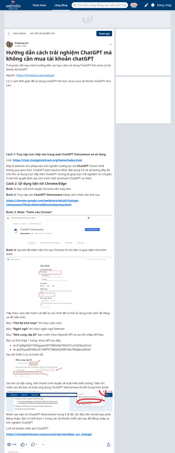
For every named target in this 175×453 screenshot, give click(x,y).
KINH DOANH (19, 33)
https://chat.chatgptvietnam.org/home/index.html (47, 160)
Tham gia (104, 33)
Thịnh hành (39, 5)
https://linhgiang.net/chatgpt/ (35, 75)
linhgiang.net (21, 43)
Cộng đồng (61, 5)
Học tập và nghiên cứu (42, 33)
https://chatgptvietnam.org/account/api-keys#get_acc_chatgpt (49, 434)
